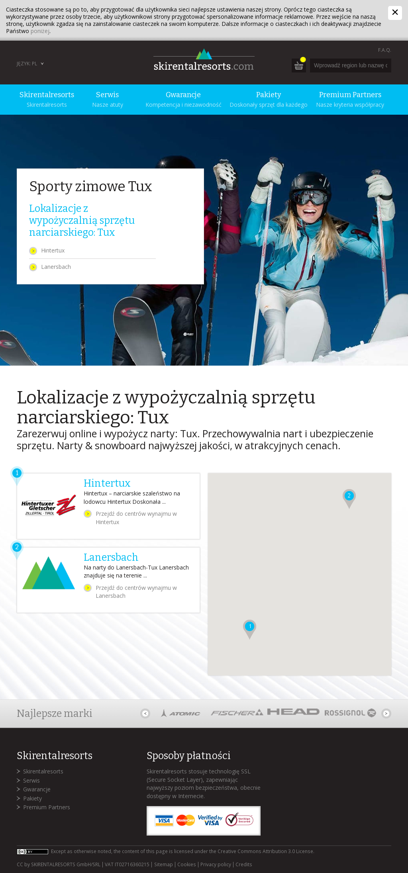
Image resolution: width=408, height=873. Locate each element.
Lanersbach (56, 266)
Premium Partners (46, 807)
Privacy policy (215, 864)
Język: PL (27, 63)
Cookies (186, 864)
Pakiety (32, 798)
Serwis (31, 780)
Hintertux (53, 250)
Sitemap (163, 864)
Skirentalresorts (43, 771)
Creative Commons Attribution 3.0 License (265, 851)
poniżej (40, 31)
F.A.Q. (384, 50)
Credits (243, 864)
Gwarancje (37, 789)
